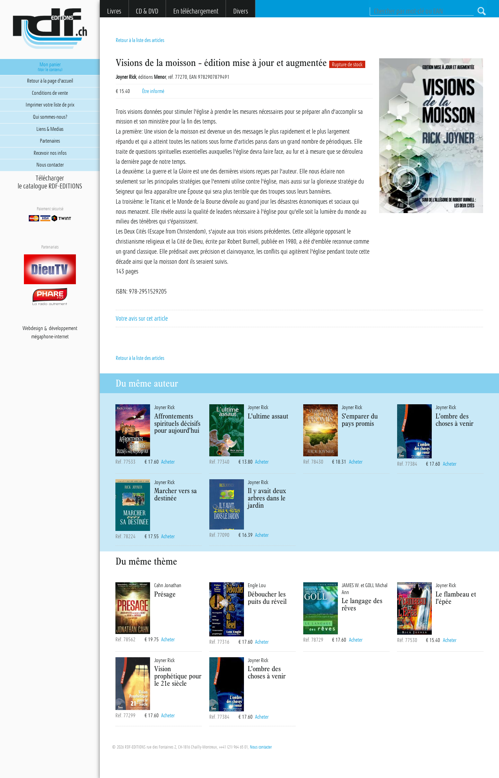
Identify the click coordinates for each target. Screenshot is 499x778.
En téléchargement (195, 11)
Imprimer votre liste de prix (50, 105)
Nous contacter (261, 747)
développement (63, 328)
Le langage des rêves (362, 604)
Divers (240, 11)
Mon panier (50, 67)
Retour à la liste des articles (140, 40)
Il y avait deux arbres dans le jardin (267, 498)
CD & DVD (147, 11)
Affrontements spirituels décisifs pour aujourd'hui (177, 423)
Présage (165, 594)
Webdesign (33, 328)
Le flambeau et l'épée (456, 597)
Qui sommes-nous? (50, 117)
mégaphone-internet (50, 337)
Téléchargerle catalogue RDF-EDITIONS (50, 182)
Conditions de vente (50, 93)
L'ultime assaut (268, 416)
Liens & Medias (49, 129)
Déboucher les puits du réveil (267, 597)
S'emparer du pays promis (360, 419)
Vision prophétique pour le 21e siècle (177, 676)
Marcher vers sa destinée (175, 494)
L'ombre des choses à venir (454, 419)
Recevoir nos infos (50, 153)
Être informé (153, 91)
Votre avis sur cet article (142, 318)
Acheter (168, 462)
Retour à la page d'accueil (50, 81)
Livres (114, 11)
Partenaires (50, 141)
